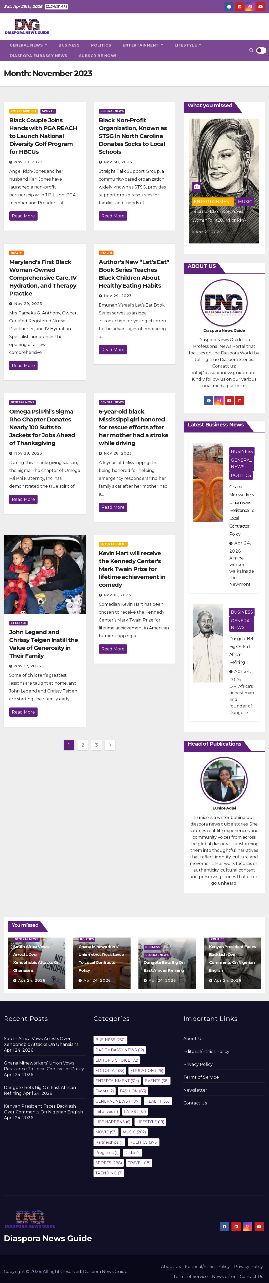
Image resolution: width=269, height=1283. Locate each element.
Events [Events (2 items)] (104, 1091)
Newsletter (195, 1090)
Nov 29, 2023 (28, 303)
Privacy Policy (198, 1064)
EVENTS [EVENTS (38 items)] (157, 1080)
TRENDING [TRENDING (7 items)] (108, 1173)
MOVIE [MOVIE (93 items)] (106, 1132)
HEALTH (16, 252)
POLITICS (101, 45)
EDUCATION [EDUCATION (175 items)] (146, 1070)
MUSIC (245, 201)
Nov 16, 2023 (117, 595)
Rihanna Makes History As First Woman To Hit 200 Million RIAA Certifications (219, 220)
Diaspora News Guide (48, 1238)
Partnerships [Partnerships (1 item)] (109, 1142)
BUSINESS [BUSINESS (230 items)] (110, 1039)
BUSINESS (69, 45)
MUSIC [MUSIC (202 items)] (134, 1132)
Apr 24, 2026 (31, 980)
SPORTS (48, 111)
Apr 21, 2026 (208, 232)
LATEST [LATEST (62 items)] (135, 1111)
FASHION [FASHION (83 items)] (133, 1091)
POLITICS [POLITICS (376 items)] (144, 1142)
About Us (193, 1038)
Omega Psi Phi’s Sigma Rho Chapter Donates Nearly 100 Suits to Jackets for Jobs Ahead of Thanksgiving (42, 427)
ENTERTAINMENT (143, 45)
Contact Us (195, 1103)
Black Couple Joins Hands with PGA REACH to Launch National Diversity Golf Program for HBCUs (43, 136)
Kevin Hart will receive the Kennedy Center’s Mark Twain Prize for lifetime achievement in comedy (132, 569)
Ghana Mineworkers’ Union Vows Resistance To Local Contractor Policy (241, 510)
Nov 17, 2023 (27, 666)
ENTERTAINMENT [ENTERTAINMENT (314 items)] (117, 1080)
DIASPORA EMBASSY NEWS (39, 55)
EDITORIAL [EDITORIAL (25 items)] (109, 1070)
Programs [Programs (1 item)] (106, 1152)
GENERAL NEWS (28, 45)
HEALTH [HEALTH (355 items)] (158, 1101)
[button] (251, 50)
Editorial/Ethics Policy (206, 1051)
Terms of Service (201, 1077)
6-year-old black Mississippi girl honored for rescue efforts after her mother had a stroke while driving (133, 427)
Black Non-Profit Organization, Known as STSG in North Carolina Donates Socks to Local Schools (133, 136)
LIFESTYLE (188, 45)
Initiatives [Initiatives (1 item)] (106, 1111)
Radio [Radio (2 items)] (133, 1152)
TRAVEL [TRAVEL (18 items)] (139, 1162)
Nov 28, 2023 (28, 453)
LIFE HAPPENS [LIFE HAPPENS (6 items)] (112, 1121)
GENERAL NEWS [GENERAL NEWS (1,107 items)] (117, 1101)
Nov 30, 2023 (28, 162)
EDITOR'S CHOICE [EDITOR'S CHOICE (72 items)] (116, 1060)
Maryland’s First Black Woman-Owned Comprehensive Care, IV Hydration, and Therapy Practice (42, 277)
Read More (23, 215)
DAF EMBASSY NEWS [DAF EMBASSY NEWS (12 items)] (119, 1050)
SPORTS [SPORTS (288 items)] (108, 1162)
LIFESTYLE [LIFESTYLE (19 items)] (150, 1121)
